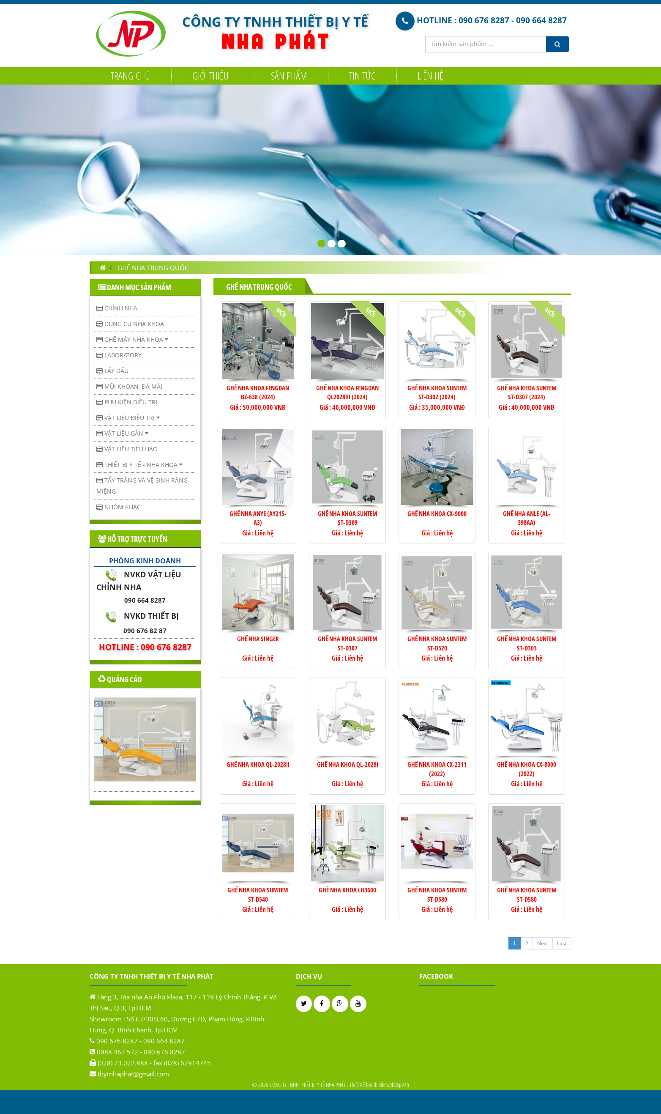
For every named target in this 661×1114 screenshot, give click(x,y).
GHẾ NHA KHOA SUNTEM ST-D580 (437, 894)
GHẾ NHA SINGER (258, 638)
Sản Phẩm (289, 75)
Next (542, 943)
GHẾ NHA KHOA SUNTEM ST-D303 (527, 643)
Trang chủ (130, 75)
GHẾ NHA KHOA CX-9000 (437, 513)
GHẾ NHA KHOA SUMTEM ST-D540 (257, 894)
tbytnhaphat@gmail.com (133, 1078)
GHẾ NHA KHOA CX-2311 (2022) (437, 768)
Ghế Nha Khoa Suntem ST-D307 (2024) (527, 392)
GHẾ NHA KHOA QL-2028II (258, 764)
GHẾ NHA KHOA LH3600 (347, 890)
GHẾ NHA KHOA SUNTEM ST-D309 (347, 518)
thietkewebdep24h (391, 1085)
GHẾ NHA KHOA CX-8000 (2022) (526, 768)
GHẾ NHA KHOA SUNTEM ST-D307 (347, 643)
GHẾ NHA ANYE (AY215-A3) (258, 518)
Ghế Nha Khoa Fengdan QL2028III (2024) (347, 392)
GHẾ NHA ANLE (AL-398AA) (526, 518)
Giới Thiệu (210, 75)
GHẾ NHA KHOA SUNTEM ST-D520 (437, 643)
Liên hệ (430, 75)
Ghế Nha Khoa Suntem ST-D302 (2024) (437, 392)
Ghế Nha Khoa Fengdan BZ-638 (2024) (258, 392)
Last (562, 943)
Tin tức (362, 75)
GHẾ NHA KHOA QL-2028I (347, 764)
